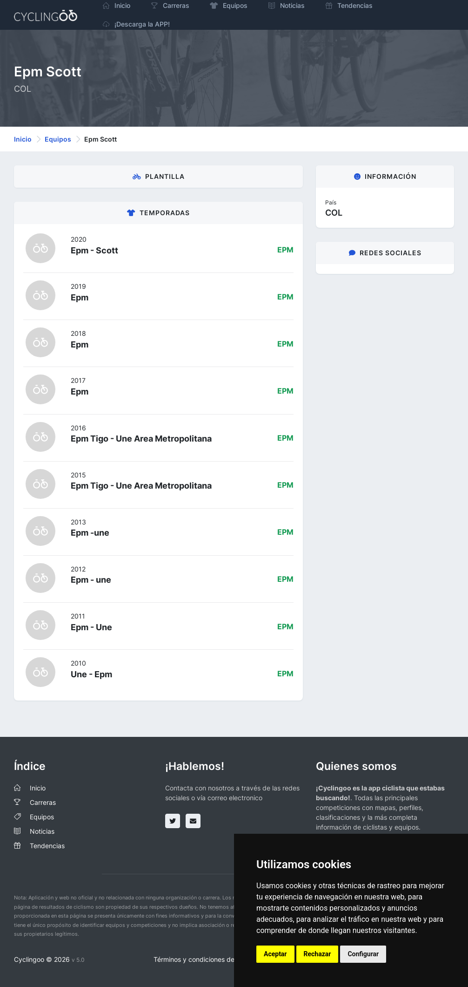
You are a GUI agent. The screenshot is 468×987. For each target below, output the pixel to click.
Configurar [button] (363, 954)
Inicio (23, 139)
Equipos (58, 139)
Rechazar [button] (317, 954)
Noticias (42, 831)
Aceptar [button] (275, 954)
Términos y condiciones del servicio (207, 959)
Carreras (43, 802)
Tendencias (47, 846)
